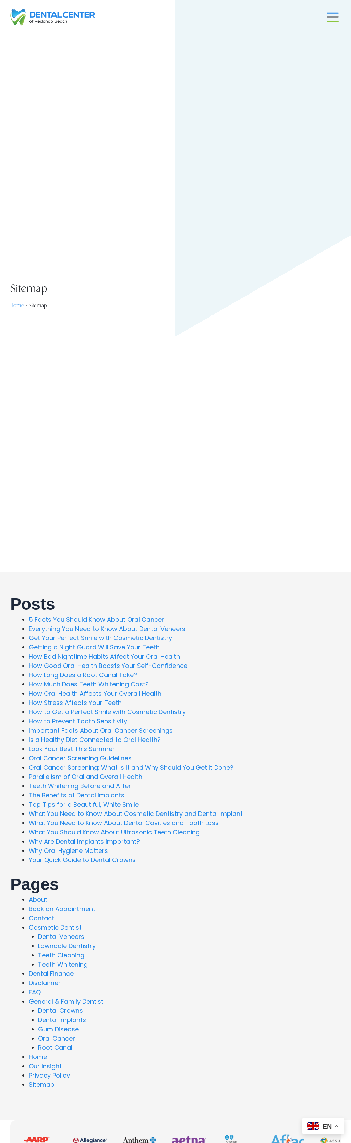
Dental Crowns (60, 1010)
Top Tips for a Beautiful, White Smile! (85, 804)
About (38, 899)
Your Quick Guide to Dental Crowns (82, 860)
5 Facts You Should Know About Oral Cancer (96, 619)
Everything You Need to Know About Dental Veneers (107, 628)
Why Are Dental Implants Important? (84, 841)
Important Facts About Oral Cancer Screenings (101, 730)
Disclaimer (45, 983)
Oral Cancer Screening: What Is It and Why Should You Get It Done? (131, 767)
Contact (41, 918)
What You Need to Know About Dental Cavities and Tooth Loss (124, 823)
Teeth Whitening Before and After (80, 786)
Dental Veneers (61, 936)
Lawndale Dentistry (67, 946)
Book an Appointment (62, 909)
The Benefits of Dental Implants (76, 795)
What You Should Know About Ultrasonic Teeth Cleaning (114, 832)
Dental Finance (51, 973)
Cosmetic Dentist (55, 927)
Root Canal (55, 1047)
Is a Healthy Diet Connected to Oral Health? (95, 739)
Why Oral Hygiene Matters (68, 850)
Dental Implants (62, 1020)
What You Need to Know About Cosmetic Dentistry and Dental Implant (136, 813)
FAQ (35, 992)
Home (17, 306)
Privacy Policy (49, 1075)
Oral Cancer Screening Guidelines (80, 758)
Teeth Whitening (63, 964)
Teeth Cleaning (61, 955)
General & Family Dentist (66, 1001)
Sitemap (42, 1084)
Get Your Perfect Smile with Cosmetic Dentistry (100, 638)
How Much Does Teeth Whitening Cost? (89, 684)
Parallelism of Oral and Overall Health (85, 776)
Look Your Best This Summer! (73, 749)
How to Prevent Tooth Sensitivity (78, 721)
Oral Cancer (56, 1038)
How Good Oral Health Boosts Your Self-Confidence (108, 665)
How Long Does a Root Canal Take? (83, 675)
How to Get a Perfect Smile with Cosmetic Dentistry (107, 712)
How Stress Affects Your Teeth (75, 702)
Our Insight (45, 1066)
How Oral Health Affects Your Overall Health (95, 693)
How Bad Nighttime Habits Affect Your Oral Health (104, 656)
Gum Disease (58, 1029)
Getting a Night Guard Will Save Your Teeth (94, 647)
